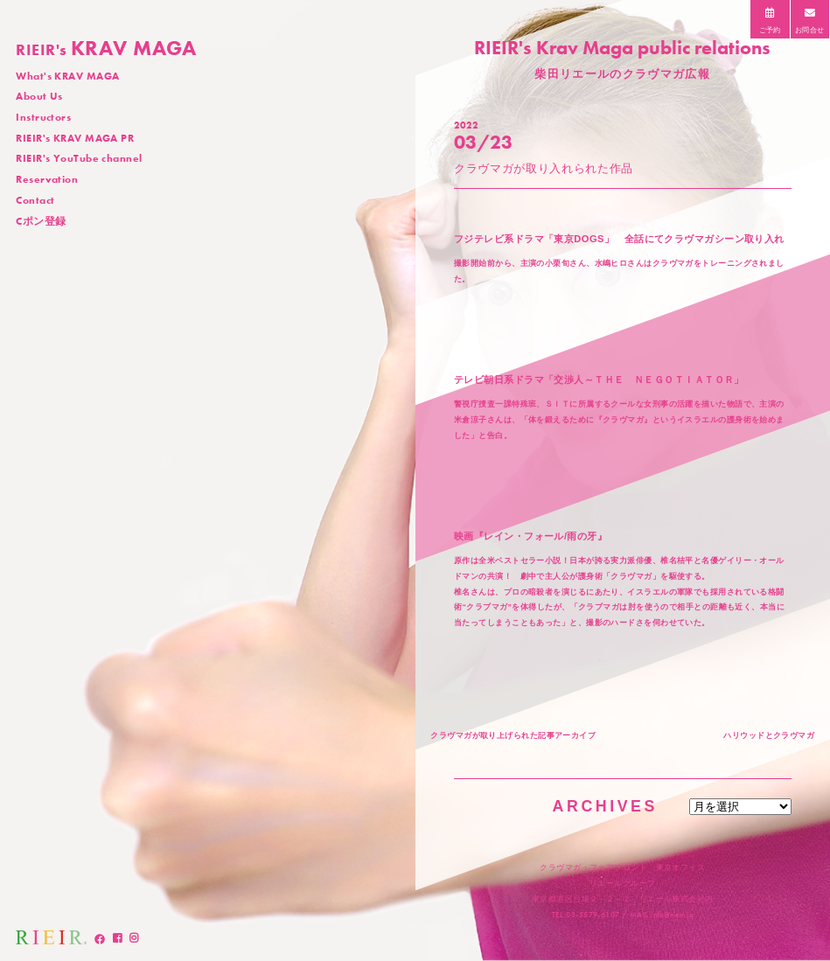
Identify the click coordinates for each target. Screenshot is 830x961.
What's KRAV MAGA (67, 76)
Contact (35, 200)
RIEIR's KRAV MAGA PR (75, 138)
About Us (39, 96)
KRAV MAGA (106, 48)
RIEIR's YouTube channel (79, 158)
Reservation (47, 179)
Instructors (43, 117)
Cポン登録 (41, 221)
